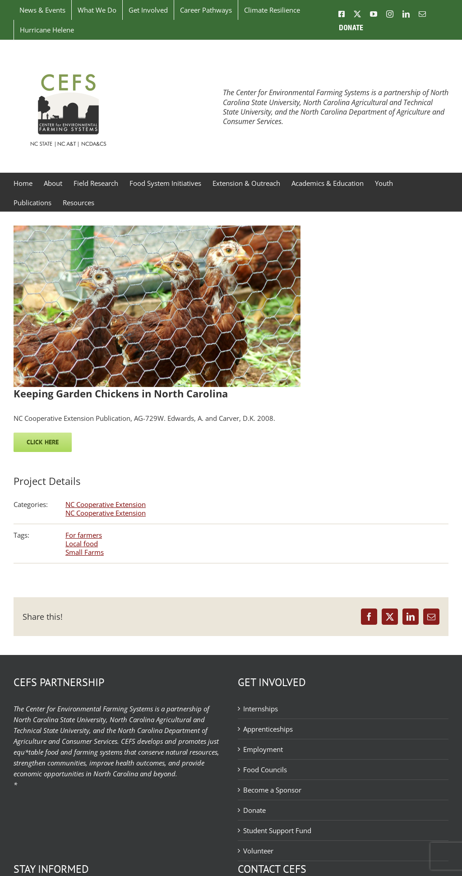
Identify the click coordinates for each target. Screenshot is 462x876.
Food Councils (265, 769)
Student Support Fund (277, 830)
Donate (254, 810)
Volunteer (258, 850)
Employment (263, 749)
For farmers (83, 534)
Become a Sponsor (272, 789)
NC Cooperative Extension (105, 504)
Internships (260, 708)
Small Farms (84, 552)
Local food (81, 543)
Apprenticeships (268, 728)
